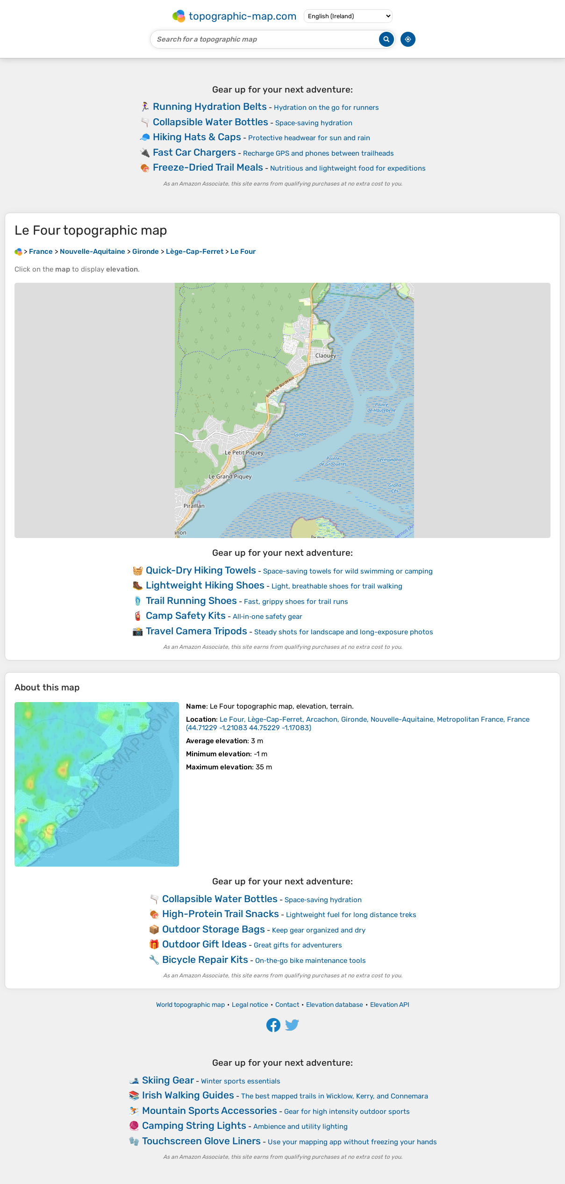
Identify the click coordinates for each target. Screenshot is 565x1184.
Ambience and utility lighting (300, 1126)
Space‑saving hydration (313, 123)
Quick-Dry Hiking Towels (201, 570)
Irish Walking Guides (188, 1095)
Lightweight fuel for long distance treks (351, 915)
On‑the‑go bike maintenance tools (310, 960)
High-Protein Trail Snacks (220, 913)
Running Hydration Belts (210, 106)
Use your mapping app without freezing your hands (352, 1142)
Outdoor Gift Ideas (204, 944)
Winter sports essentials (240, 1081)
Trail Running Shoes (191, 600)
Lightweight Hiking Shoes (205, 585)
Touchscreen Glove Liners (201, 1141)
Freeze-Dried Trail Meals (208, 167)
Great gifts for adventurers (298, 945)
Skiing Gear (168, 1080)
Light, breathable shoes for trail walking (337, 586)
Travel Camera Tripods (196, 631)
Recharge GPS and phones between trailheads (318, 153)
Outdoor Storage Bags (213, 929)
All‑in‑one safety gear (268, 616)
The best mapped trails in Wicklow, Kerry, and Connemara (334, 1096)
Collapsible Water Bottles (210, 122)
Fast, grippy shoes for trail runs (296, 601)
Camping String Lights (194, 1125)
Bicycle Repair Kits (205, 959)
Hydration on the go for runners (326, 107)
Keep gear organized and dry (318, 930)
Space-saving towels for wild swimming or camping (348, 571)
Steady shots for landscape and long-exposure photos (343, 632)
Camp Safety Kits (186, 615)
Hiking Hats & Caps (197, 137)
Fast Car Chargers (194, 152)
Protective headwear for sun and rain (309, 138)
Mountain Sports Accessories (209, 1110)
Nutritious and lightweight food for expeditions (348, 168)
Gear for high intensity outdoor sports (347, 1111)
